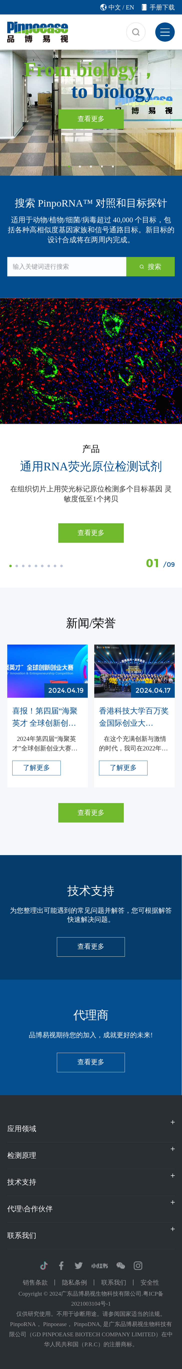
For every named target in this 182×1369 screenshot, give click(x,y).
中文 (114, 7)
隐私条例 (74, 1282)
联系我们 (113, 1282)
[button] (69, 166)
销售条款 (35, 1282)
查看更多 (91, 534)
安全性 (149, 1282)
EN (130, 7)
